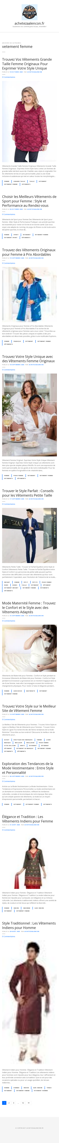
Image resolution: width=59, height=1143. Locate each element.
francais (17, 341)
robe (6, 585)
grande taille (19, 181)
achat (6, 740)
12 (23, 1103)
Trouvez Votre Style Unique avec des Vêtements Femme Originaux (28, 358)
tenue (49, 1088)
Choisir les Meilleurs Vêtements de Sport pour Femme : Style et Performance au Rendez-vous (29, 201)
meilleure (30, 742)
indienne (26, 908)
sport (16, 234)
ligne (48, 740)
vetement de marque (24, 748)
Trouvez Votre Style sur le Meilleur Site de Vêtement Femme (29, 708)
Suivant (28, 1103)
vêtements (26, 237)
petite (34, 582)
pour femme (18, 475)
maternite (30, 691)
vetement (43, 181)
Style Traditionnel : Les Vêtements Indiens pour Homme (29, 925)
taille (31, 181)
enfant (7, 582)
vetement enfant (11, 588)
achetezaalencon (34, 72)
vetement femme (11, 184)
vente (22, 745)
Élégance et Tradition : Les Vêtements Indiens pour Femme (27, 818)
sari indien (39, 908)
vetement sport (10, 237)
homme (16, 1088)
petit (26, 582)
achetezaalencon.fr (29, 23)
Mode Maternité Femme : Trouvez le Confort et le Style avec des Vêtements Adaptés (29, 607)
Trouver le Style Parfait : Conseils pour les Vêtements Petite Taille (27, 493)
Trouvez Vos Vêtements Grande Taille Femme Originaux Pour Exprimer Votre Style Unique (27, 63)
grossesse (18, 691)
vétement (45, 745)
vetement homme (41, 1090)
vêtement (47, 585)
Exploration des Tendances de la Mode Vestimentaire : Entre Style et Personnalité (28, 768)
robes (14, 585)
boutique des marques (23, 740)
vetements (26, 184)
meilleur (18, 742)
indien (16, 908)
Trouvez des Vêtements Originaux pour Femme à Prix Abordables (29, 252)
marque (7, 742)
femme (6, 181)
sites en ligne (10, 745)
